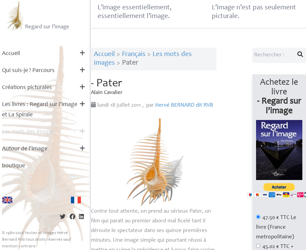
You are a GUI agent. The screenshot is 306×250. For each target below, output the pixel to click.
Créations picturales (27, 88)
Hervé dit (184, 105)
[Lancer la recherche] (300, 55)
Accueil (11, 54)
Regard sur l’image (37, 16)
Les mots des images (28, 132)
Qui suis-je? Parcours (28, 71)
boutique (13, 166)
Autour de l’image (24, 149)
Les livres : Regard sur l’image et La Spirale (39, 110)
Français (134, 54)
